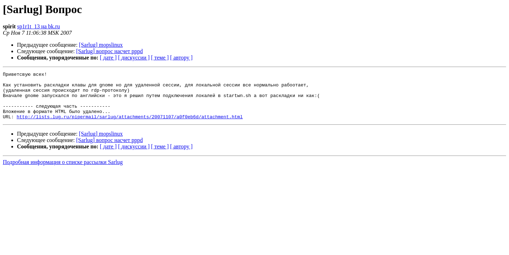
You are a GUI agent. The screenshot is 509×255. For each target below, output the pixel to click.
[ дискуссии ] (134, 58)
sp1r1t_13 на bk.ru (38, 26)
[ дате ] (108, 58)
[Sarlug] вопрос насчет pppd (109, 51)
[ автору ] (181, 58)
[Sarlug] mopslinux (101, 45)
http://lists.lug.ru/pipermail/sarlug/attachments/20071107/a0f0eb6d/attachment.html (130, 126)
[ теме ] (160, 58)
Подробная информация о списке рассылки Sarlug (63, 172)
